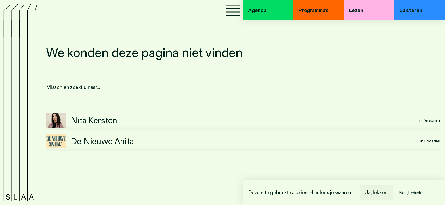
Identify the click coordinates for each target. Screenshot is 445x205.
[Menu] (232, 10)
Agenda (257, 10)
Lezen (356, 10)
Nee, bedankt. (411, 192)
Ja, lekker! (376, 192)
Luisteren (411, 10)
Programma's (314, 10)
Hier (314, 192)
